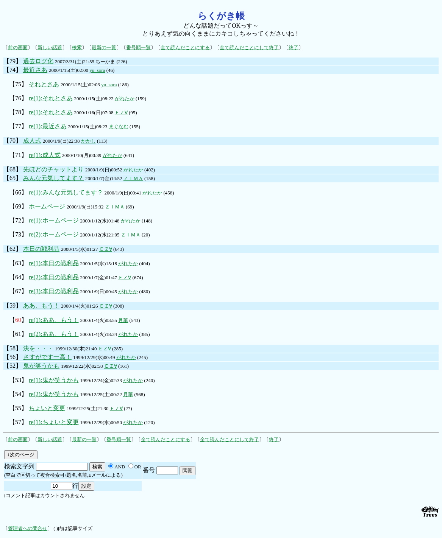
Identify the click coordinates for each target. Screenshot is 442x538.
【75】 (18, 84)
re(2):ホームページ (54, 234)
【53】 (18, 380)
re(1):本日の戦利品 (54, 263)
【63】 (18, 263)
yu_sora (97, 70)
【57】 (18, 422)
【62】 (12, 249)
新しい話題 (49, 47)
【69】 (18, 206)
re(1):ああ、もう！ (54, 320)
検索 (77, 47)
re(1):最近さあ (48, 126)
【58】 (12, 348)
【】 (18, 320)
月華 (123, 320)
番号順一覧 (138, 47)
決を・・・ (38, 348)
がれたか (124, 98)
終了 (293, 47)
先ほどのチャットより (53, 169)
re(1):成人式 (45, 155)
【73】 (18, 234)
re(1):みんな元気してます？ (66, 192)
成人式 (32, 140)
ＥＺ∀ (121, 112)
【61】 (18, 334)
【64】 (18, 277)
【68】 (12, 169)
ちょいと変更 (47, 408)
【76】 (18, 98)
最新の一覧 (104, 47)
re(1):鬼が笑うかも (54, 380)
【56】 (12, 357)
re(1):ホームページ (54, 220)
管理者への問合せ (27, 528)
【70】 (12, 140)
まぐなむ (118, 126)
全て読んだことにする (185, 47)
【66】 (18, 192)
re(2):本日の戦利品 (54, 277)
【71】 (18, 155)
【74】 (12, 70)
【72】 (18, 220)
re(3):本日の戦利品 (54, 291)
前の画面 (18, 47)
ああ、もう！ (41, 305)
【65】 (12, 178)
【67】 (18, 291)
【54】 (18, 394)
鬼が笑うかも (41, 365)
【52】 (12, 365)
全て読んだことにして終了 (249, 47)
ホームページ (47, 206)
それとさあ (44, 84)
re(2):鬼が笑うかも (54, 394)
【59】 (12, 305)
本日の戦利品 (41, 249)
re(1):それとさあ (51, 98)
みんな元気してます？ (53, 178)
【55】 (18, 408)
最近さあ (35, 70)
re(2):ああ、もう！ (54, 334)
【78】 (18, 112)
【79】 (12, 61)
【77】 (18, 126)
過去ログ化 (38, 61)
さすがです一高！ (47, 357)
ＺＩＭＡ (133, 178)
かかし (88, 141)
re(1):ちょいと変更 (54, 422)
